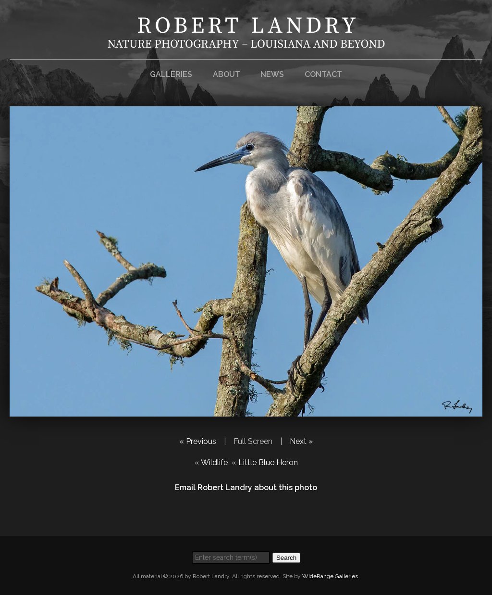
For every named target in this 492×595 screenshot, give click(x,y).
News (272, 74)
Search (286, 557)
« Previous (197, 441)
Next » (301, 441)
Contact (323, 74)
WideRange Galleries (330, 576)
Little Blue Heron (268, 462)
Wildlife (214, 462)
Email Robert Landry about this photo (246, 487)
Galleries (171, 74)
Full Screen (253, 441)
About (226, 74)
